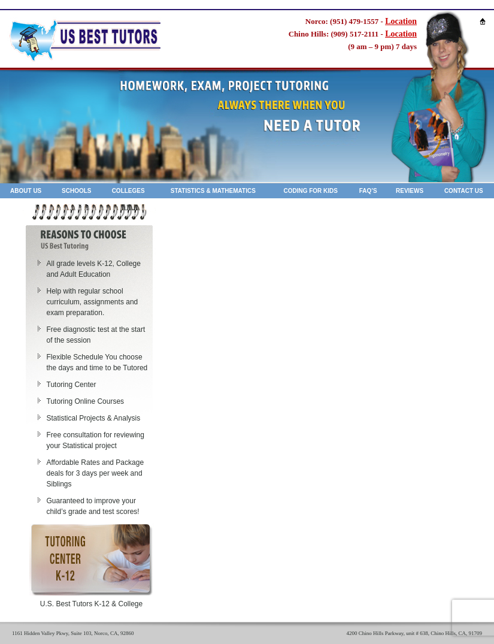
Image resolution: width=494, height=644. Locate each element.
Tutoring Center (71, 384)
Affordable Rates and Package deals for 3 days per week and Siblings (95, 473)
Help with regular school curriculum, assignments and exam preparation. (92, 302)
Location (401, 21)
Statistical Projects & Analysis (94, 418)
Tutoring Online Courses (86, 401)
